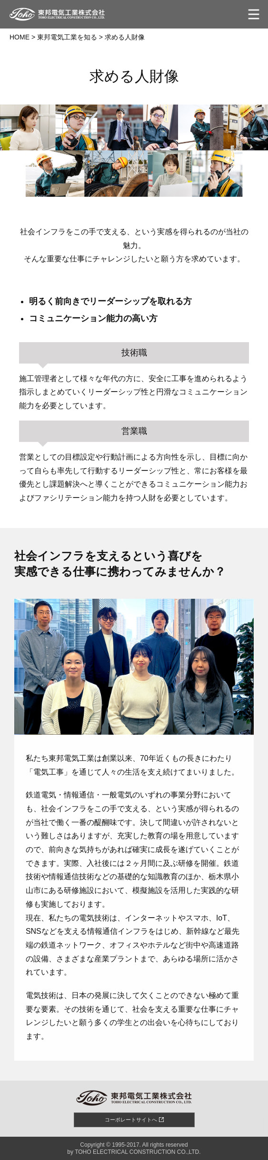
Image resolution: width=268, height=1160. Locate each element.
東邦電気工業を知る (67, 37)
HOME (20, 37)
